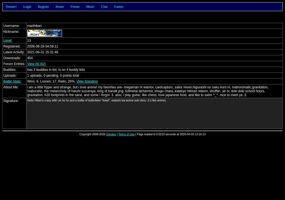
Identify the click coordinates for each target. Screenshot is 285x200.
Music (90, 7)
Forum (75, 7)
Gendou (111, 134)
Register (43, 7)
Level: (7, 40)
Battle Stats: (12, 81)
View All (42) (36, 64)
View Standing (87, 81)
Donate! (11, 7)
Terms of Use (126, 134)
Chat (104, 7)
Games (118, 7)
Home (60, 7)
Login (27, 7)
